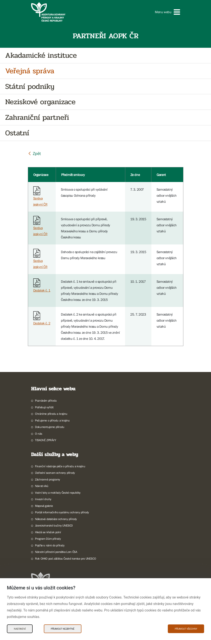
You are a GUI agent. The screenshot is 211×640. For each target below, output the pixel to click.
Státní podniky (29, 86)
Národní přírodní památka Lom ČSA (56, 552)
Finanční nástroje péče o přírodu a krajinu (60, 466)
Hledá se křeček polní (48, 532)
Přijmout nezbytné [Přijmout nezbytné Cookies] (63, 628)
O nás (38, 433)
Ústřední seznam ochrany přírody (55, 472)
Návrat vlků (41, 486)
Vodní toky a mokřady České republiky (58, 492)
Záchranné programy (47, 479)
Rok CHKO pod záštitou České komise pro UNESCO (65, 558)
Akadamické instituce (41, 55)
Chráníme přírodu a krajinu (51, 413)
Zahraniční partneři (37, 117)
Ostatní (17, 133)
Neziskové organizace (40, 101)
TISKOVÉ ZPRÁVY (45, 440)
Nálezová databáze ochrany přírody (56, 519)
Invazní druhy (43, 499)
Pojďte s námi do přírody (49, 545)
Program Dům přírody (48, 538)
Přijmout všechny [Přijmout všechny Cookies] (186, 628)
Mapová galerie (44, 506)
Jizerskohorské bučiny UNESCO (54, 525)
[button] (167, 12)
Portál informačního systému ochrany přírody (62, 512)
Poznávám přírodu (46, 400)
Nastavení (20, 628)
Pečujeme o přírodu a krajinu (52, 420)
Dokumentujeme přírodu (49, 427)
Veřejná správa (29, 71)
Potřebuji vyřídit (44, 407)
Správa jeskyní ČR (40, 197)
